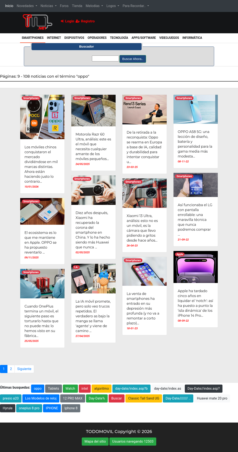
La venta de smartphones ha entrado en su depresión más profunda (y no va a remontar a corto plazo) (143, 308)
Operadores (97, 37)
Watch (70, 388)
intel (85, 388)
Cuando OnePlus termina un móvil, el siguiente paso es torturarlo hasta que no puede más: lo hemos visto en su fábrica (41, 321)
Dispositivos (74, 37)
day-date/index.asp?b (131, 388)
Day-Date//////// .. (178, 398)
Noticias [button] (47, 6)
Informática (192, 37)
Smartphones (33, 37)
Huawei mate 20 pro (212, 398)
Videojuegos (169, 37)
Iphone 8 (71, 408)
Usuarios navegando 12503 (132, 441)
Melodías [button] (93, 6)
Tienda (77, 6)
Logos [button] (111, 6)
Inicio (10, 5)
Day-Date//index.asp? (204, 388)
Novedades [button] (25, 6)
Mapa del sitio (95, 441)
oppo (38, 388)
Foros (64, 6)
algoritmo (101, 388)
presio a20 (11, 398)
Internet (54, 37)
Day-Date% (97, 398)
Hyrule (8, 408)
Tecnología (119, 37)
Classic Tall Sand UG (143, 398)
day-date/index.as (167, 388)
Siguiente (24, 369)
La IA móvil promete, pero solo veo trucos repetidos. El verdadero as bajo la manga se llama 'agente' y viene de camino (93, 316)
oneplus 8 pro (29, 408)
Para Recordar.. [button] (134, 6)
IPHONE (52, 408)
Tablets (53, 388)
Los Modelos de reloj (41, 398)
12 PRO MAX (72, 398)
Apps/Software (144, 37)
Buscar (116, 398)
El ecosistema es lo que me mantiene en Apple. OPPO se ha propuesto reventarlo (40, 242)
